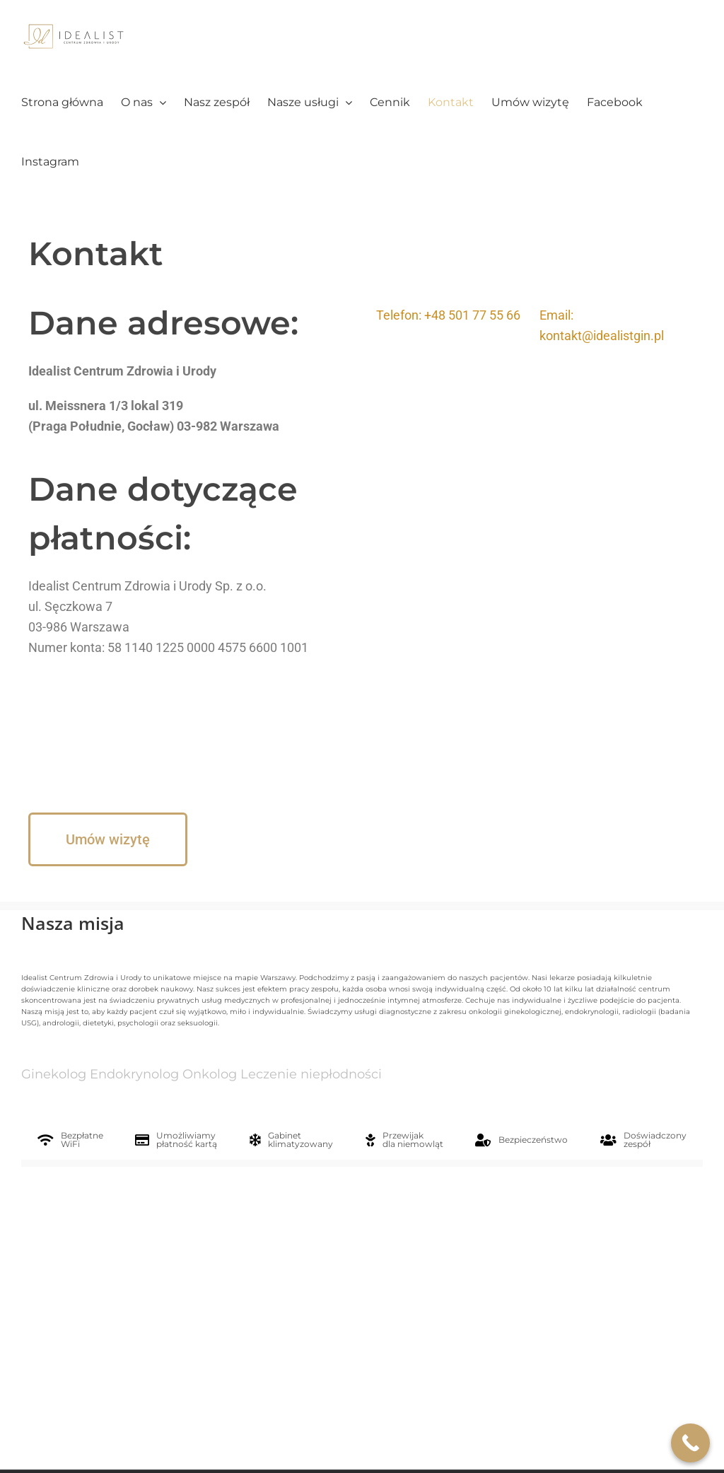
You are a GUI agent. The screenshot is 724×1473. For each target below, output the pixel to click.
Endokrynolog (134, 1074)
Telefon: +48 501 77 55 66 (448, 315)
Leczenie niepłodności (311, 1074)
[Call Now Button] (690, 1442)
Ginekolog (53, 1074)
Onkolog (209, 1074)
